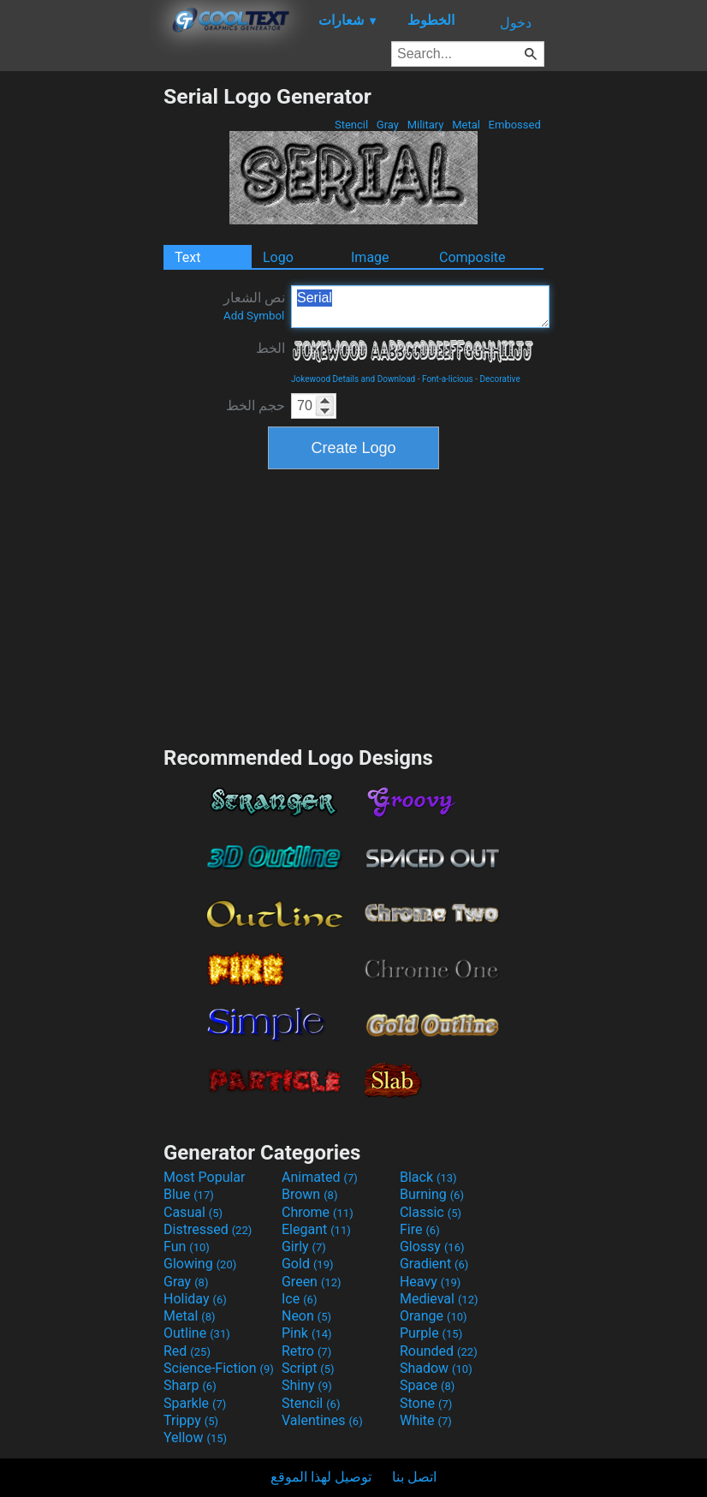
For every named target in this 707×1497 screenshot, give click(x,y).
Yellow (195, 1437)
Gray (388, 124)
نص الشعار (254, 305)
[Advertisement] (81, 341)
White (426, 1420)
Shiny (307, 1385)
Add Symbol (253, 315)
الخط (270, 348)
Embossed (514, 124)
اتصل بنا (414, 1477)
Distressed (207, 1229)
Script (308, 1368)
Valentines (322, 1420)
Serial (420, 306)
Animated (320, 1177)
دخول (516, 23)
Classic (430, 1212)
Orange (433, 1316)
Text (187, 257)
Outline (196, 1333)
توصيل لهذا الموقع (320, 1477)
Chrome (318, 1212)
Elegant (316, 1229)
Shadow (436, 1368)
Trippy (190, 1420)
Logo (278, 257)
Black (428, 1177)
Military (425, 124)
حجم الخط (255, 405)
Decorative (499, 379)
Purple (431, 1333)
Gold (308, 1263)
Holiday (195, 1299)
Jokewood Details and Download (353, 379)
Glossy (432, 1246)
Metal (466, 124)
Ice (299, 1299)
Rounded (439, 1351)
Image (370, 257)
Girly (304, 1246)
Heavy (430, 1281)
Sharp (190, 1385)
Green (312, 1281)
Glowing (199, 1263)
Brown (309, 1194)
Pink (307, 1333)
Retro (306, 1351)
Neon (306, 1316)
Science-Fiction (218, 1368)
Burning (432, 1194)
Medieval (439, 1299)
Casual (193, 1212)
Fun (186, 1246)
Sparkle (194, 1403)
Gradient (434, 1263)
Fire (420, 1229)
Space (427, 1385)
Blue (188, 1194)
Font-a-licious (447, 379)
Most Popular (204, 1177)
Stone (426, 1403)
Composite (472, 257)
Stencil (351, 124)
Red (187, 1351)
